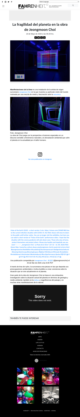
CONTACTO (40, 348)
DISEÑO (40, 339)
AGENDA (40, 345)
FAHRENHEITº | (26, 410)
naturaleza (57, 94)
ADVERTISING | (47, 410)
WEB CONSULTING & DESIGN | (37, 410)
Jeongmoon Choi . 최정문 (44, 260)
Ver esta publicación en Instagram (40, 159)
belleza (36, 280)
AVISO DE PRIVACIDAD (40, 351)
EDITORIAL (53, 410)
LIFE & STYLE (40, 342)
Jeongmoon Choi (25, 92)
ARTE (40, 336)
